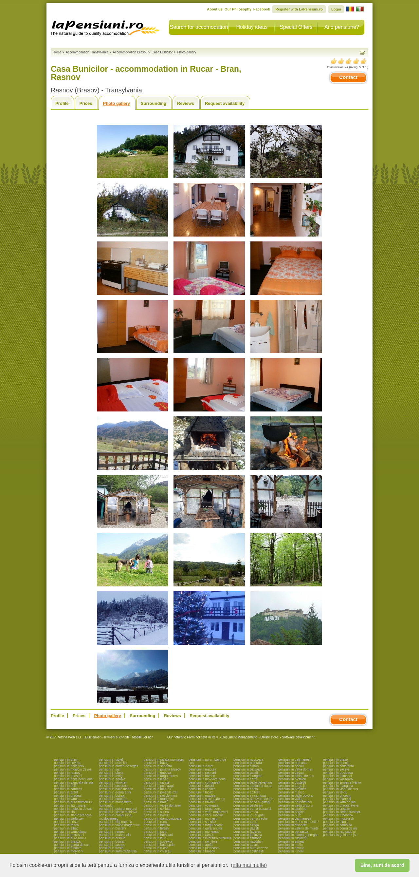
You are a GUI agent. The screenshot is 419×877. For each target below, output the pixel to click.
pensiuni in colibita (157, 808)
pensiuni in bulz (289, 815)
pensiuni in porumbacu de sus (207, 761)
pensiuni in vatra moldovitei (208, 812)
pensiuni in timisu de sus (296, 776)
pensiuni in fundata (68, 848)
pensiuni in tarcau (201, 835)
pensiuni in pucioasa (338, 772)
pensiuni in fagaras (247, 831)
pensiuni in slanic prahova (73, 815)
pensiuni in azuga (246, 825)
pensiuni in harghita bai (295, 802)
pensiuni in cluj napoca (115, 822)
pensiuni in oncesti (336, 795)
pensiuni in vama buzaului (252, 808)
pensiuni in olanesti (337, 799)
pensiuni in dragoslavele (340, 805)
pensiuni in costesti (292, 782)
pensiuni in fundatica (338, 815)
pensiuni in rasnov (67, 772)
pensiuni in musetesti (338, 818)
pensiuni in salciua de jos (207, 799)
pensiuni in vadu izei (68, 818)
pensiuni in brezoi (336, 759)
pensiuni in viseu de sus (340, 789)
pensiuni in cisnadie (292, 825)
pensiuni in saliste (157, 782)
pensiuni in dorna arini (115, 792)
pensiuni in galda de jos (340, 835)
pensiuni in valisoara (338, 779)
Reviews (185, 103)
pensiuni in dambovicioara (163, 818)
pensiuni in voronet (112, 782)
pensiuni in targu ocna (205, 808)
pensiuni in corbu (245, 779)
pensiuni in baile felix (69, 766)
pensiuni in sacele (336, 769)
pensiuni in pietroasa (204, 848)
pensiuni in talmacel (337, 776)
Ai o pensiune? (341, 27)
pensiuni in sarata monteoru (164, 759)
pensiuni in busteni (112, 828)
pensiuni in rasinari (202, 772)
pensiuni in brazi (155, 802)
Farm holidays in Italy (202, 737)
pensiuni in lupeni (290, 851)
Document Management (239, 737)
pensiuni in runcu (156, 822)
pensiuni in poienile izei (160, 792)
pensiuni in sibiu (65, 812)
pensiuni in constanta (338, 766)
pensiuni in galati (245, 772)
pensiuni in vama (66, 799)
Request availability (225, 103)
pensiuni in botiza (111, 795)
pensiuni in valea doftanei (162, 805)
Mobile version (142, 737)
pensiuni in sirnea (291, 841)
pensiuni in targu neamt (206, 825)
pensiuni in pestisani (248, 805)
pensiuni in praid (66, 792)
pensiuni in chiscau (158, 851)
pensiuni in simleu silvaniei (342, 782)
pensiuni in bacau (291, 766)
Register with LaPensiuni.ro (299, 9)
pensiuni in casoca (202, 789)
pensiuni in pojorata (247, 763)
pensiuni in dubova (157, 772)
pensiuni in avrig (110, 776)
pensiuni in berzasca (293, 831)
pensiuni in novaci (202, 802)
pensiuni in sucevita (158, 841)
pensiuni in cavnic (246, 845)
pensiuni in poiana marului (118, 808)
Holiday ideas (251, 27)
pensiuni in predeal (68, 795)
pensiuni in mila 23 (157, 789)
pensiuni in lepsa (156, 779)
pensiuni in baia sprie (159, 845)
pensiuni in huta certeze (250, 848)
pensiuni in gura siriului (205, 828)
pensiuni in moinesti (203, 818)
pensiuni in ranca (66, 825)
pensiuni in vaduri (291, 772)
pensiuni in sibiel (111, 759)
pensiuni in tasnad (112, 845)
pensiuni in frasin (111, 848)
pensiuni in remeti (111, 831)
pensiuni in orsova (112, 838)
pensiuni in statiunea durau (253, 786)
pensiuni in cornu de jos (340, 828)
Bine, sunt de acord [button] (382, 865)
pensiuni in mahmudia (115, 835)
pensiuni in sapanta (158, 766)
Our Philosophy (238, 9)
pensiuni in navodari (248, 841)
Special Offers (296, 27)
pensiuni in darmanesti (294, 818)
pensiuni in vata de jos (339, 802)
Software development (298, 737)
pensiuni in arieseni (68, 776)
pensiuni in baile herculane (73, 779)
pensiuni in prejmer (292, 789)
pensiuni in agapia (112, 779)
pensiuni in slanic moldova (118, 812)
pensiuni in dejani (201, 786)
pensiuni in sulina (156, 812)
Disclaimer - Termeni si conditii (107, 737)
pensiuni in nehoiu (336, 763)
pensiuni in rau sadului (339, 831)
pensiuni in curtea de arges (118, 766)
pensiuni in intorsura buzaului (210, 838)
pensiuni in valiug (290, 799)
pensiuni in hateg (156, 763)
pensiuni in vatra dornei (295, 769)
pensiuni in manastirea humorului (115, 803)
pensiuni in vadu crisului (295, 805)
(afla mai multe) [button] (249, 865)
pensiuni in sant (155, 831)
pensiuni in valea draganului (119, 825)
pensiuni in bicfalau (292, 779)
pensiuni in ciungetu (247, 776)
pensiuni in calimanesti (294, 759)
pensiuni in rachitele (203, 841)
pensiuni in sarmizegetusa (118, 851)
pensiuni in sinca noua (249, 795)
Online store (269, 737)
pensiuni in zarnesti (68, 789)
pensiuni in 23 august (248, 815)
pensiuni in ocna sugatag (251, 802)
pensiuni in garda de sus (71, 845)
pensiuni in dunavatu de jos (253, 799)
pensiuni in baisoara (248, 769)
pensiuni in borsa (111, 841)
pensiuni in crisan (66, 822)
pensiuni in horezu (157, 815)
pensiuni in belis (65, 786)
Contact (348, 77)
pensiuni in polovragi (158, 786)
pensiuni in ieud (155, 838)
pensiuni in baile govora (295, 795)
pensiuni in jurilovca (247, 835)
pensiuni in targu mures (161, 776)
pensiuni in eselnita (113, 763)
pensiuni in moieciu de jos (73, 769)
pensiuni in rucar (156, 848)
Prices (85, 103)
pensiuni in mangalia (338, 786)
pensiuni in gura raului (70, 838)
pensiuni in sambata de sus (74, 782)
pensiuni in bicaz (201, 792)
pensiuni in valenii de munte (298, 828)
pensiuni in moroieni (68, 851)
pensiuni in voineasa (203, 805)
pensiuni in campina (337, 825)
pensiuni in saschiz (202, 822)
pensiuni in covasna (113, 786)
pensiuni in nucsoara (248, 759)
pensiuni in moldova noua (207, 779)
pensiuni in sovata (67, 763)
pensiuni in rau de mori (160, 795)
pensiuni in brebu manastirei (298, 822)
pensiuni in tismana (247, 838)
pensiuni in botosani (158, 835)
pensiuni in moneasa (204, 831)
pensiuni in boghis (291, 812)
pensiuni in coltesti (246, 792)
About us (215, 9)
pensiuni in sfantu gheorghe (298, 835)
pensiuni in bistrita (157, 825)
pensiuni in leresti (156, 828)
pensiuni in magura (202, 769)
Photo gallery (116, 103)
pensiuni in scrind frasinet (341, 812)
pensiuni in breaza (67, 841)
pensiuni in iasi (109, 769)
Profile (61, 103)
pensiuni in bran (65, 759)
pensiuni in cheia (111, 772)
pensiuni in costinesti (248, 851)
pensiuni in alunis (335, 822)
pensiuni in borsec (202, 776)
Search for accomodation (199, 27)
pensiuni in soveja (291, 848)
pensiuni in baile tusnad (116, 789)
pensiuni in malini (290, 845)
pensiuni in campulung (70, 831)
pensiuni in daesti (246, 828)
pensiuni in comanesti (204, 782)
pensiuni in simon (246, 766)
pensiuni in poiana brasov (162, 769)
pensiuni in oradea (202, 795)
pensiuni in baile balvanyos (253, 782)
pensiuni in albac (66, 828)
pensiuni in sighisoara (69, 805)
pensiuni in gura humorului (73, 802)
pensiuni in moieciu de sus (73, 808)
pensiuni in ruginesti (292, 838)
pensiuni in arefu (200, 845)
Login (336, 9)
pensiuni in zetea (245, 812)
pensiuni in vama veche (250, 818)
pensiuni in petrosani (69, 835)
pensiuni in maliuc (291, 792)
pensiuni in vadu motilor (206, 815)
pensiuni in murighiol (158, 799)
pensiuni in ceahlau (292, 808)
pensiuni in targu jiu (292, 786)
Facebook (261, 9)
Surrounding (153, 103)
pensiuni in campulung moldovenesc (115, 816)
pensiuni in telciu (335, 792)
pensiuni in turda (245, 822)
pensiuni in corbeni (112, 799)
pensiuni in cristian (336, 808)
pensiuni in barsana (292, 763)
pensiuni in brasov (202, 851)
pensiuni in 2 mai (201, 766)
